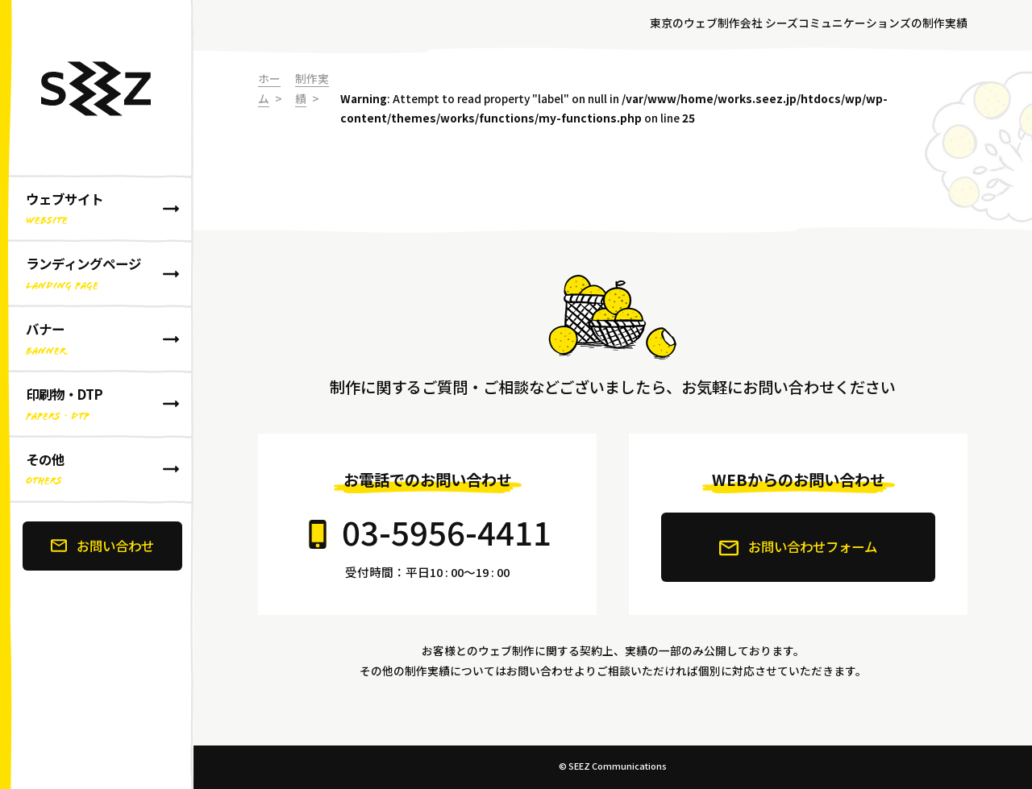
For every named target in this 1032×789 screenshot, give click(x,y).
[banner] (97, 394)
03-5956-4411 (446, 531)
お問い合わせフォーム (798, 547)
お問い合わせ (102, 545)
